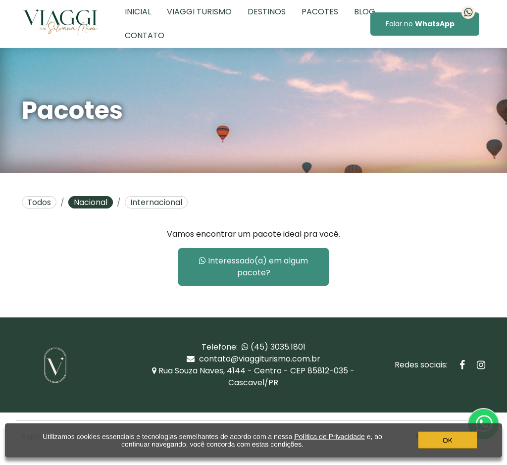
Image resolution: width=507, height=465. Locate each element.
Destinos (267, 11)
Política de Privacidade (329, 444)
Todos (39, 202)
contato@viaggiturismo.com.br (253, 358)
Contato (144, 35)
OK (448, 447)
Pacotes (320, 11)
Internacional (156, 202)
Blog (364, 11)
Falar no (430, 20)
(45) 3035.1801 (273, 347)
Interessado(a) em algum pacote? (253, 266)
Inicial (138, 11)
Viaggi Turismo (199, 11)
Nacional (90, 202)
